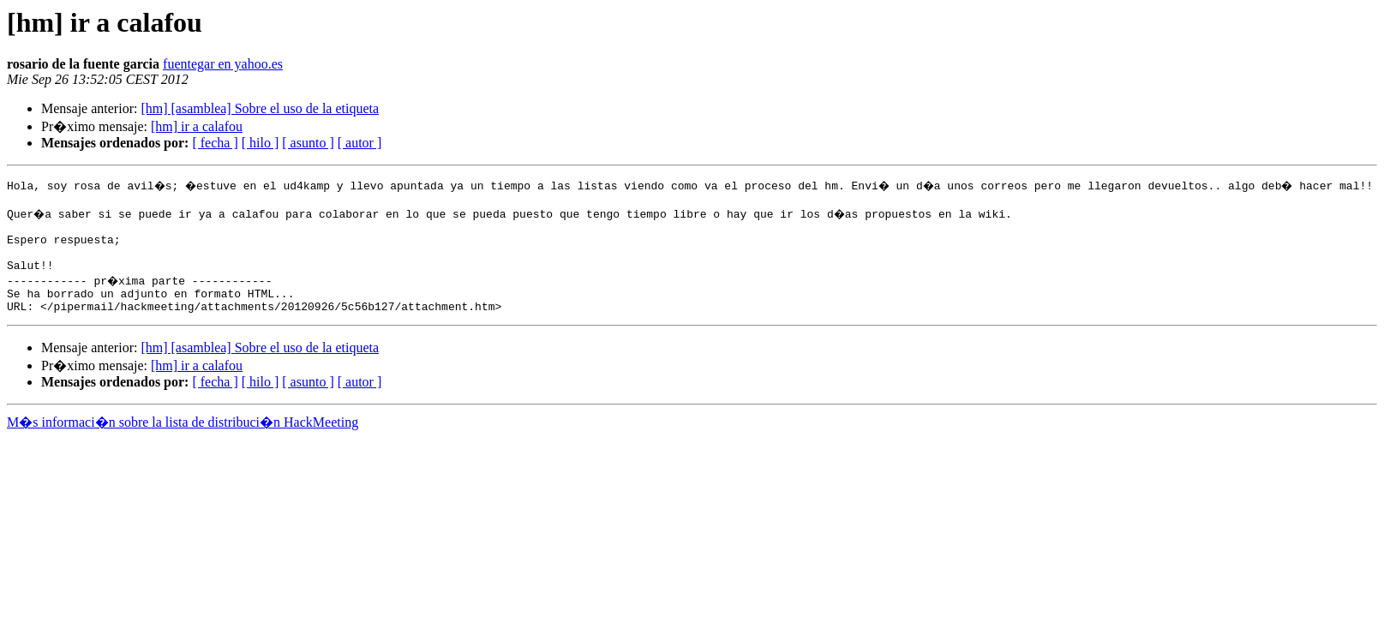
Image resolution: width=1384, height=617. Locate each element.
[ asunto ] (307, 142)
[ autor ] (360, 142)
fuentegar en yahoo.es (223, 64)
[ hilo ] (260, 142)
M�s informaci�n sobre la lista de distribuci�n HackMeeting (182, 440)
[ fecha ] (214, 142)
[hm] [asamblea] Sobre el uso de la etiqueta (260, 108)
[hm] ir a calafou (197, 126)
